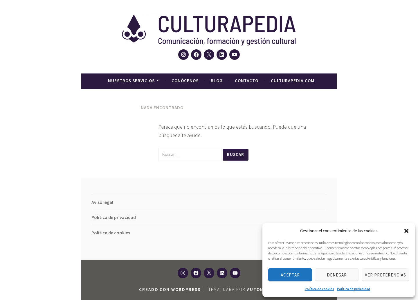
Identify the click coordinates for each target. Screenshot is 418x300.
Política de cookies (319, 289)
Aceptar (290, 275)
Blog (217, 80)
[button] (406, 231)
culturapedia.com (292, 80)
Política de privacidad (353, 289)
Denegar (337, 275)
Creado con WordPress (170, 289)
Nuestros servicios (131, 80)
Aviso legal (102, 202)
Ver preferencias (385, 275)
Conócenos (185, 80)
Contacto (246, 80)
